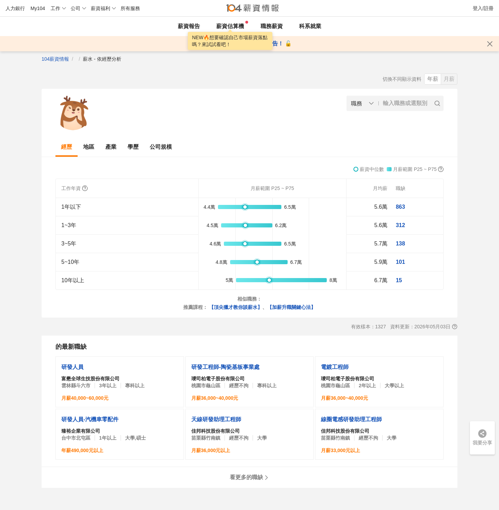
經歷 (66, 147)
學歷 (133, 147)
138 (400, 244)
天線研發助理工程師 (216, 419)
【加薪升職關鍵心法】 (291, 307)
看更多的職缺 (249, 477)
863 (400, 207)
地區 (88, 147)
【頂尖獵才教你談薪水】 (235, 307)
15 (399, 280)
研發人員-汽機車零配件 (90, 419)
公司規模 (161, 147)
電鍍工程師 (335, 367)
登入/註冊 (483, 8)
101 (400, 262)
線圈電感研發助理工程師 (351, 419)
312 (400, 225)
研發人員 (72, 367)
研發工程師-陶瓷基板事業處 (225, 367)
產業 (110, 147)
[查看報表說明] (454, 326)
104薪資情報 (55, 59)
